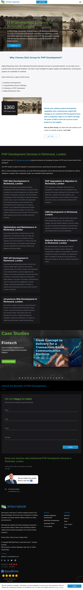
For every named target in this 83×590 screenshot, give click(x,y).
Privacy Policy (59, 587)
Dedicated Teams (49, 523)
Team (65, 521)
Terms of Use (14, 537)
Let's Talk (42, 2)
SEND (70, 447)
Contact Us (14, 45)
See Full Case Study (8, 361)
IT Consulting (48, 526)
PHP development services (21, 160)
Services (46, 512)
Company (67, 512)
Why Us (66, 518)
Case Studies (68, 524)
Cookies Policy (23, 537)
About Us (67, 515)
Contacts (4, 553)
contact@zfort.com (14, 491)
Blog (65, 527)
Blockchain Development (51, 520)
